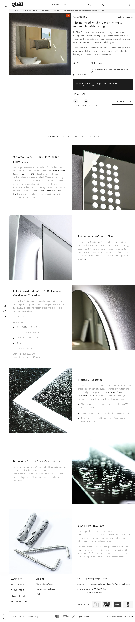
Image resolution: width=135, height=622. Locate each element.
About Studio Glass (44, 584)
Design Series (18, 590)
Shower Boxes (19, 602)
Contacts (40, 579)
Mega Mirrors (19, 596)
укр (4, 615)
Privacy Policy (33, 617)
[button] (31, 70)
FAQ (38, 594)
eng (4, 619)
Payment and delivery (45, 589)
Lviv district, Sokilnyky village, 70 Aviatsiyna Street (107, 584)
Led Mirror (17, 579)
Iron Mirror (18, 585)
